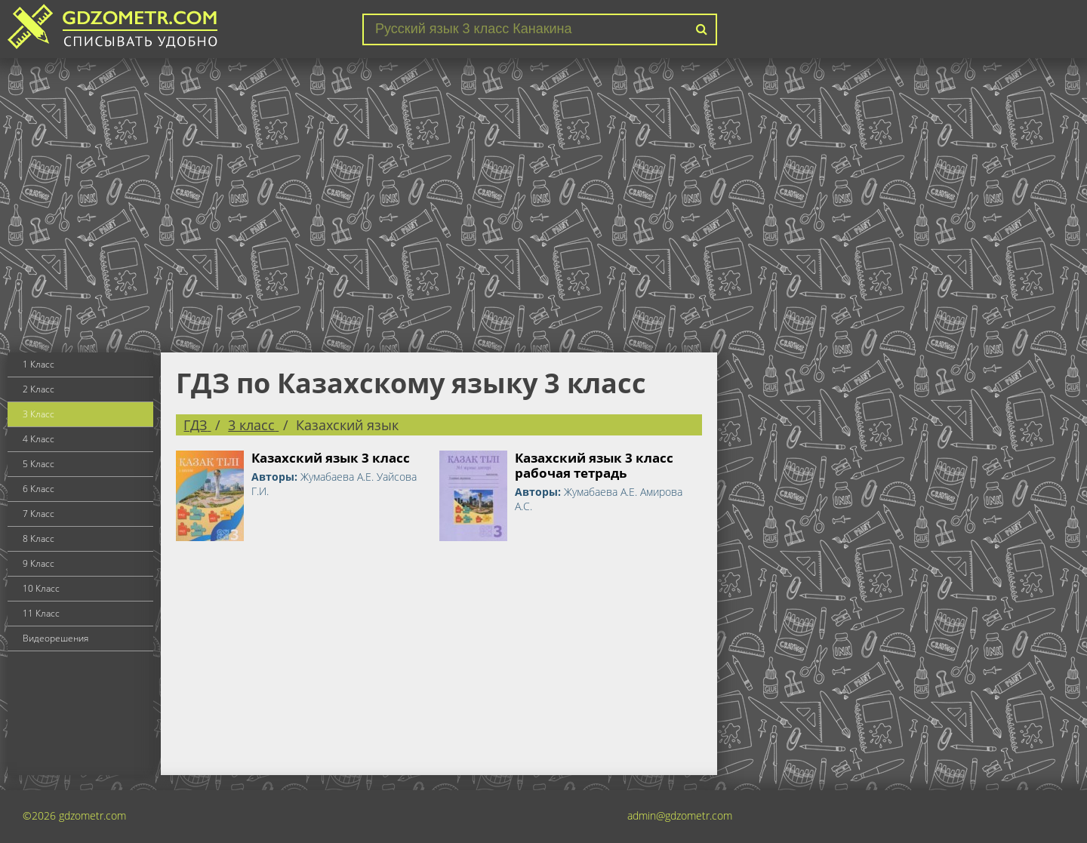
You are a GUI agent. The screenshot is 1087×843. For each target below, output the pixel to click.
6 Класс (38, 488)
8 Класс (38, 538)
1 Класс (38, 364)
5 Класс (38, 463)
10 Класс (41, 588)
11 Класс (41, 613)
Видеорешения (55, 638)
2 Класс (38, 389)
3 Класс (38, 414)
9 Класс (38, 563)
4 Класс (38, 438)
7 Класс (38, 513)
